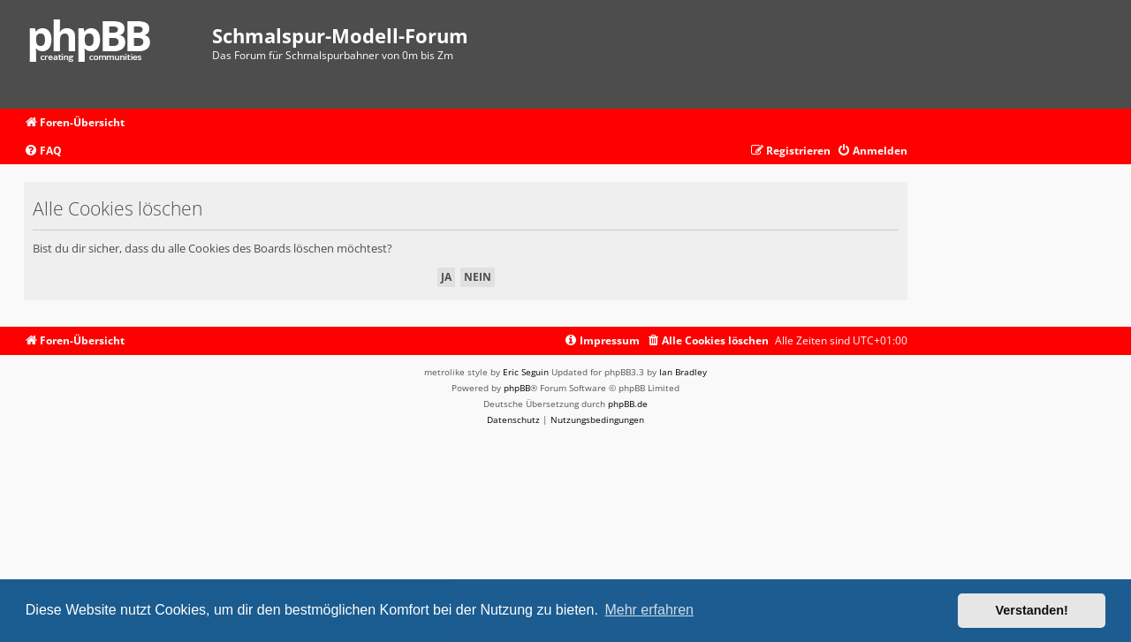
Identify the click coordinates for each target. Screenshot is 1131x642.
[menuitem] (43, 151)
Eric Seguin (526, 372)
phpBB (517, 387)
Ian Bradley (683, 372)
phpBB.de (628, 403)
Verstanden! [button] (1032, 610)
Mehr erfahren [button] (649, 609)
